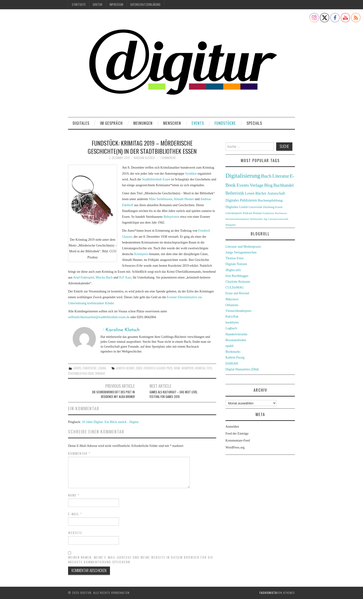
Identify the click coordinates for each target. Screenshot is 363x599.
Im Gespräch (111, 123)
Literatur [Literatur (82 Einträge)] (280, 176)
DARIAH (231, 363)
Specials (254, 123)
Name (74, 495)
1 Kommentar (168, 158)
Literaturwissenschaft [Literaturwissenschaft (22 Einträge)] (278, 219)
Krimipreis (141, 254)
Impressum (116, 4)
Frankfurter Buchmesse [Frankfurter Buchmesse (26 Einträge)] (274, 213)
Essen (139, 368)
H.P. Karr (125, 277)
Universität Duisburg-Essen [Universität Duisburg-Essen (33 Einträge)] (266, 207)
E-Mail (75, 514)
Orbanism (231, 305)
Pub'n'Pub (231, 316)
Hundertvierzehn (236, 334)
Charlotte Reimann (237, 281)
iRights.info (233, 270)
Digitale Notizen (236, 264)
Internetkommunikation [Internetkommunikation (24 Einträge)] (237, 219)
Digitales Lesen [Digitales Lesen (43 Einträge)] (236, 207)
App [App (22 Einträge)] (265, 219)
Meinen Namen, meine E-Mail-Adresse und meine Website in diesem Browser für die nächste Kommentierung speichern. (140, 559)
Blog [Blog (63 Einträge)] (268, 185)
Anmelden (232, 426)
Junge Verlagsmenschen (241, 252)
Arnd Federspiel (83, 277)
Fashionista (268, 592)
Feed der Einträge (237, 433)
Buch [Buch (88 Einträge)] (266, 176)
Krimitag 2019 (203, 368)
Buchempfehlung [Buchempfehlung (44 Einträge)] (270, 200)
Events (198, 123)
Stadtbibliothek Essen (156, 179)
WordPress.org (234, 447)
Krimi (177, 368)
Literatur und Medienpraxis (243, 246)
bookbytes (232, 322)
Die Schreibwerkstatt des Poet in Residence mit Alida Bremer (113, 394)
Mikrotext (231, 299)
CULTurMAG (234, 287)
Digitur (97, 4)
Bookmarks (233, 351)
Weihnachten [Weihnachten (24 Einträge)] (256, 219)
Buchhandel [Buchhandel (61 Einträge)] (283, 185)
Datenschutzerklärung (145, 4)
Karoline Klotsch (144, 158)
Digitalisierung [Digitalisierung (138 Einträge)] (242, 176)
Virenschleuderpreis (238, 311)
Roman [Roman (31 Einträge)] (257, 213)
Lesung (102, 368)
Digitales (81, 123)
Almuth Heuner (184, 199)
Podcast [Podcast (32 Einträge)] (247, 213)
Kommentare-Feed (237, 440)
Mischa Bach (104, 277)
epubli (229, 346)
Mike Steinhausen (160, 199)
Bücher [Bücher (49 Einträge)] (260, 193)
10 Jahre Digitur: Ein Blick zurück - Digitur (110, 422)
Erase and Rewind (237, 293)
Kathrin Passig (234, 357)
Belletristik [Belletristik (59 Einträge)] (234, 193)
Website (75, 532)
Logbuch (231, 328)
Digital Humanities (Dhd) (242, 369)
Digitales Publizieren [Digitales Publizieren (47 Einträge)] (241, 200)
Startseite (79, 4)
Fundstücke (225, 123)
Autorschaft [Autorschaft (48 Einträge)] (276, 193)
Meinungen (143, 123)
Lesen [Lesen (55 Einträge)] (250, 193)
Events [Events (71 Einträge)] (243, 185)
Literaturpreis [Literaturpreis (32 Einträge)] (233, 213)
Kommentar (79, 453)
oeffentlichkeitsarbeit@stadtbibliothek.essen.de (98, 317)
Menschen (172, 123)
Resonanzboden (235, 340)
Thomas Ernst (234, 258)
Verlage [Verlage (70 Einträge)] (256, 185)
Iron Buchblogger (236, 276)
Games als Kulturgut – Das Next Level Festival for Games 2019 (173, 394)
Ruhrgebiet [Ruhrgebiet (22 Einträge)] (230, 225)
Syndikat (191, 173)
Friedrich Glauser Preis (158, 368)
